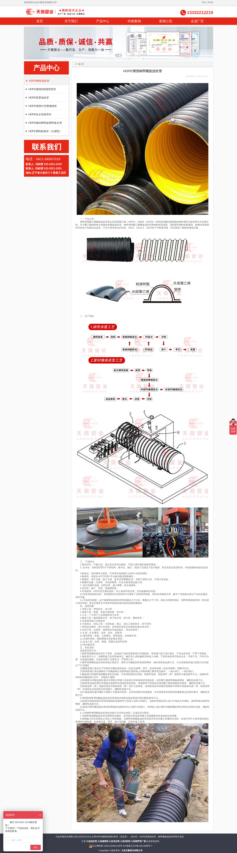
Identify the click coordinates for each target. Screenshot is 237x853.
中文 (204, 2)
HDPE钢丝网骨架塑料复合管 (43, 122)
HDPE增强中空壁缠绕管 (41, 106)
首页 (39, 21)
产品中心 (102, 21)
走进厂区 (197, 21)
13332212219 (200, 12)
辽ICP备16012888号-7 (141, 846)
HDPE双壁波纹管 (37, 97)
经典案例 (134, 21)
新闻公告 (165, 21)
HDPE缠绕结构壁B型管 (40, 89)
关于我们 (71, 21)
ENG (210, 2)
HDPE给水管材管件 (38, 114)
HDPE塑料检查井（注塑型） (43, 131)
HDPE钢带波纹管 (37, 80)
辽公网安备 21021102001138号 (105, 846)
